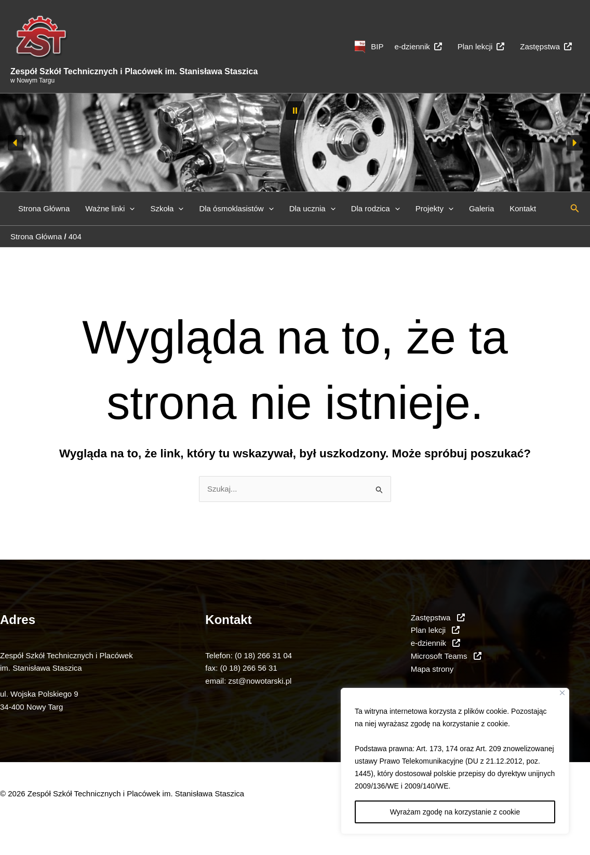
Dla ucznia (312, 208)
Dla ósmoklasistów (236, 208)
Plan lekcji (481, 46)
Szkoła (166, 208)
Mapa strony (432, 668)
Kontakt (522, 208)
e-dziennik (417, 46)
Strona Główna (44, 208)
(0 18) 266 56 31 (248, 667)
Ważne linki (110, 208)
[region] (455, 761)
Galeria (481, 208)
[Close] (562, 692)
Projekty (434, 208)
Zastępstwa (546, 46)
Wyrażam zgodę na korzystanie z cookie (455, 812)
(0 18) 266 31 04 (263, 655)
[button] (295, 110)
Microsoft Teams (446, 656)
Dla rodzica (375, 208)
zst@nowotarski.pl (260, 680)
